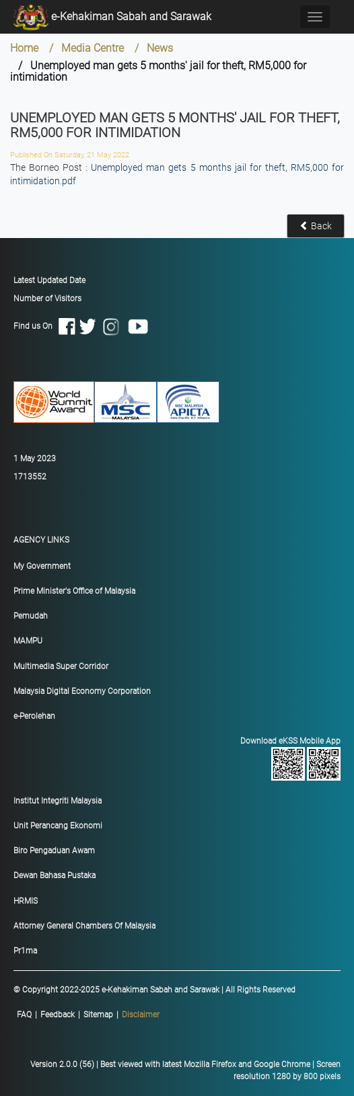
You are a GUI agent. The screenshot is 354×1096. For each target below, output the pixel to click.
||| (88, 1015)
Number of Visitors (47, 298)
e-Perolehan (34, 716)
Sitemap (98, 1014)
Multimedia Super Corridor (60, 666)
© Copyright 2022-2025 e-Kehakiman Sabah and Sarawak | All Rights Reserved (154, 989)
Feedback (57, 1014)
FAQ (24, 1014)
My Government (42, 566)
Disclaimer (141, 1014)
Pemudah (30, 616)
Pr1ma (25, 950)
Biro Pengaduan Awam (54, 850)
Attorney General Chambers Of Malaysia (84, 926)
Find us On (81, 326)
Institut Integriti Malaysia (57, 801)
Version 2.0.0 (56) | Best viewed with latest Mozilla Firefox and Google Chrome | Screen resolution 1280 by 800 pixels (185, 1070)
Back (315, 226)
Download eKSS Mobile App (180, 758)
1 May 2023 (34, 458)
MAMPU (27, 640)
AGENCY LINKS (41, 540)
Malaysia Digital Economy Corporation (82, 691)
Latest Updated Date (49, 280)
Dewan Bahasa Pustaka (54, 875)
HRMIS (25, 901)
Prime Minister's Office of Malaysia (74, 591)
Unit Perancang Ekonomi (57, 825)
